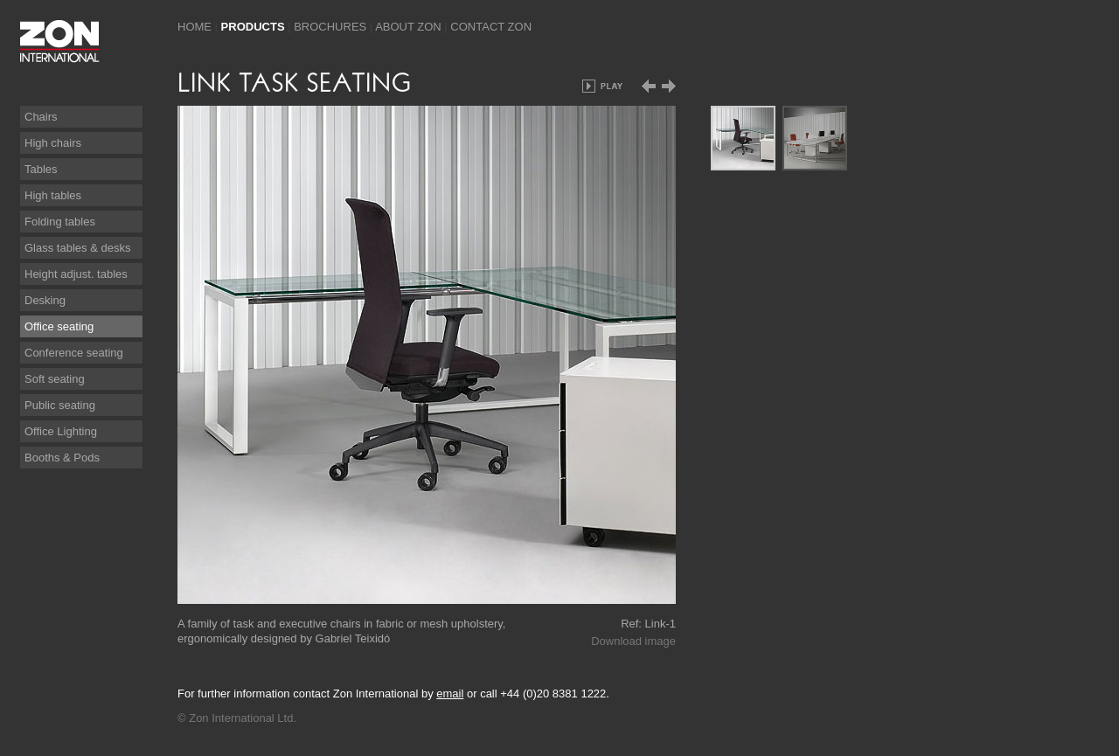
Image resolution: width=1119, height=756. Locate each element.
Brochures (330, 26)
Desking (45, 300)
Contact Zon (491, 26)
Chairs (41, 116)
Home (194, 26)
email (449, 693)
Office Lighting (60, 431)
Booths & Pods (62, 457)
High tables (52, 195)
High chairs (52, 142)
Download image (633, 641)
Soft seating (54, 378)
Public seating (59, 405)
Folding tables (59, 221)
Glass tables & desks (77, 247)
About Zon (408, 26)
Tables (41, 169)
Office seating (59, 326)
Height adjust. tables (76, 274)
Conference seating (73, 352)
